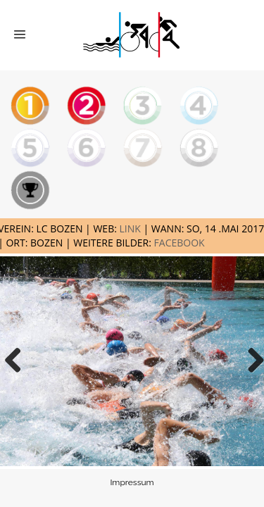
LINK (130, 228)
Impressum (131, 482)
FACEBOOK (179, 242)
